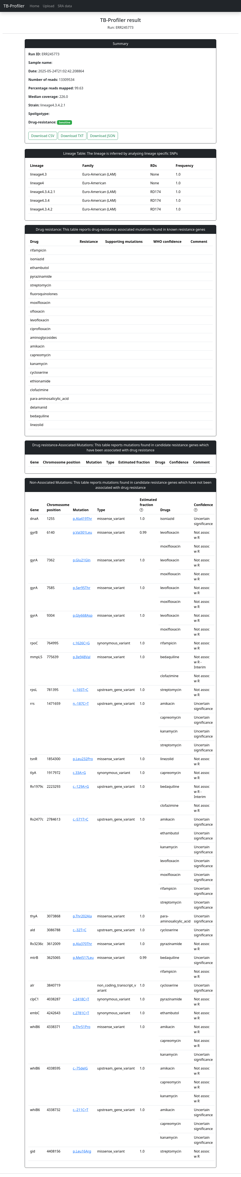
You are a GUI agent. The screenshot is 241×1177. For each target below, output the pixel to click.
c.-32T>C (79, 930)
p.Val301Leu (82, 532)
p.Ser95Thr (81, 587)
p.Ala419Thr (82, 518)
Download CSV (42, 135)
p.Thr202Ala (82, 916)
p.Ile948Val (81, 657)
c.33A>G (79, 772)
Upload (48, 6)
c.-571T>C (80, 819)
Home (34, 6)
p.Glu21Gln (81, 560)
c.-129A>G (81, 786)
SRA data (65, 6)
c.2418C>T (81, 999)
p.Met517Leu (83, 957)
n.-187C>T (81, 703)
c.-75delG (80, 1068)
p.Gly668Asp (82, 615)
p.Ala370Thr (82, 943)
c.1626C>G (81, 643)
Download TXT (72, 135)
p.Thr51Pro (81, 1026)
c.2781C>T (81, 1013)
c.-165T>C (80, 689)
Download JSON (102, 135)
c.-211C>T (80, 1109)
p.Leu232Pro (83, 759)
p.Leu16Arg (82, 1151)
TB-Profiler (13, 6)
